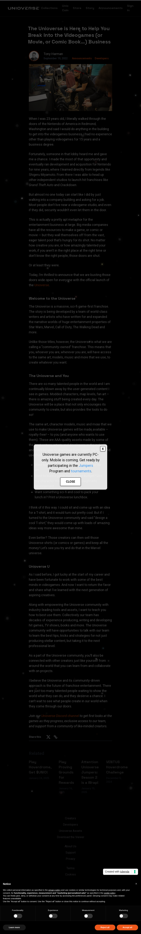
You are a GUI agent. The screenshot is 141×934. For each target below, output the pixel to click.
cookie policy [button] (109, 893)
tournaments (81, 471)
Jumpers (86, 465)
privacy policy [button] (54, 890)
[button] (136, 884)
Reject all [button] (105, 927)
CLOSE (70, 481)
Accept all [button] (127, 927)
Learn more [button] (14, 927)
